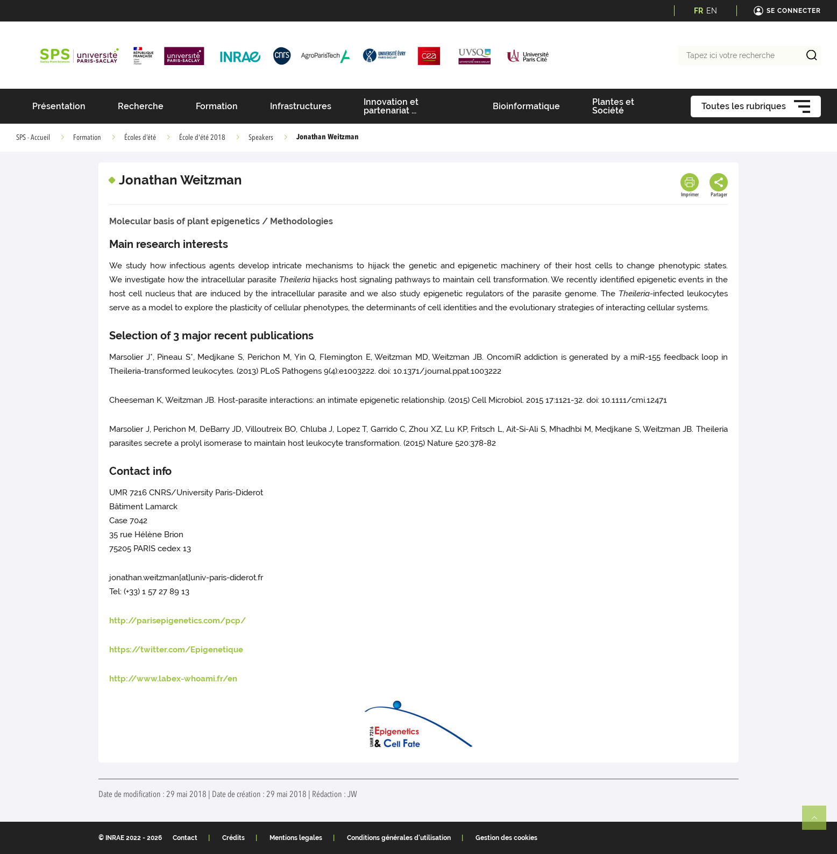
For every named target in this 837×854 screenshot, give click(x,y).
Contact (185, 838)
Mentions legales (295, 838)
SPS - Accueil (33, 137)
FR (698, 10)
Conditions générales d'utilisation (399, 838)
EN (711, 10)
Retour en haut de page (818, 822)
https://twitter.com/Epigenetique (176, 649)
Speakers (261, 137)
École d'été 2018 (202, 137)
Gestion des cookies (506, 838)
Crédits (233, 838)
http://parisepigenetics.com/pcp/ (177, 620)
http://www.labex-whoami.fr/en (173, 679)
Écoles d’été (140, 137)
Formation (87, 137)
